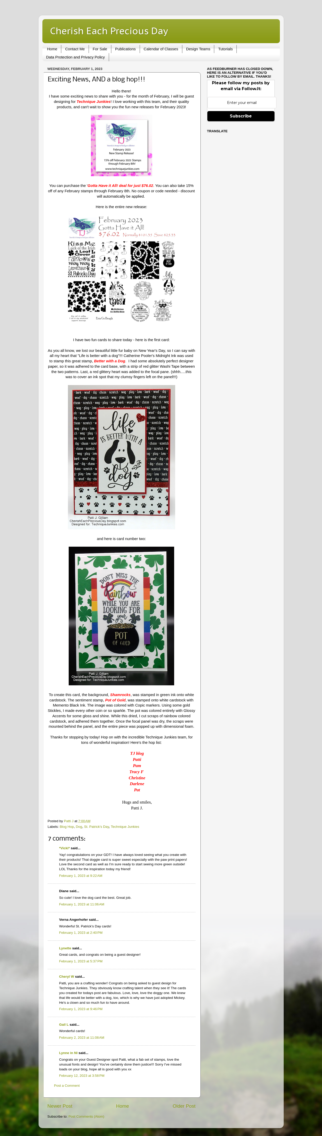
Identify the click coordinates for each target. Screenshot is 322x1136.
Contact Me (75, 49)
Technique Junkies (125, 827)
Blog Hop (67, 827)
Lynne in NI (68, 1053)
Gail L (64, 1024)
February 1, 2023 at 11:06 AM (81, 904)
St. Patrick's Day (96, 827)
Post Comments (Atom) (86, 1116)
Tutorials (225, 49)
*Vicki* (64, 848)
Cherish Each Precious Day (109, 31)
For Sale (100, 49)
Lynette (65, 948)
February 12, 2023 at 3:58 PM (81, 1076)
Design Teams (198, 49)
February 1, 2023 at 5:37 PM (81, 961)
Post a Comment (67, 1085)
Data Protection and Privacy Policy (75, 57)
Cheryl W (66, 976)
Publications (125, 49)
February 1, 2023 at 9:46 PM (81, 1009)
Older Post (184, 1106)
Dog (79, 827)
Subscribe (241, 116)
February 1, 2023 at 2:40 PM (81, 933)
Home (52, 49)
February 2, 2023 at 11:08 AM (81, 1037)
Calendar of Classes (161, 49)
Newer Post (60, 1106)
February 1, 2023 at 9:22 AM (80, 876)
